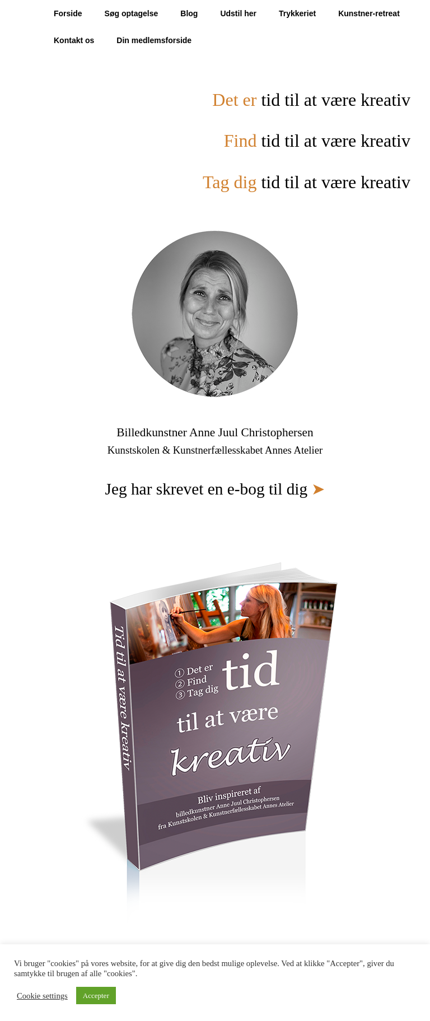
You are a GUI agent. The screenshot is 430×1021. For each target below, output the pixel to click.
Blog (189, 13)
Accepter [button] (96, 995)
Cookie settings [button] (42, 995)
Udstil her (238, 13)
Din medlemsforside (153, 40)
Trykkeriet (297, 13)
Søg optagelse (131, 13)
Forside (68, 13)
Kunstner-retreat (369, 13)
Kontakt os (74, 40)
